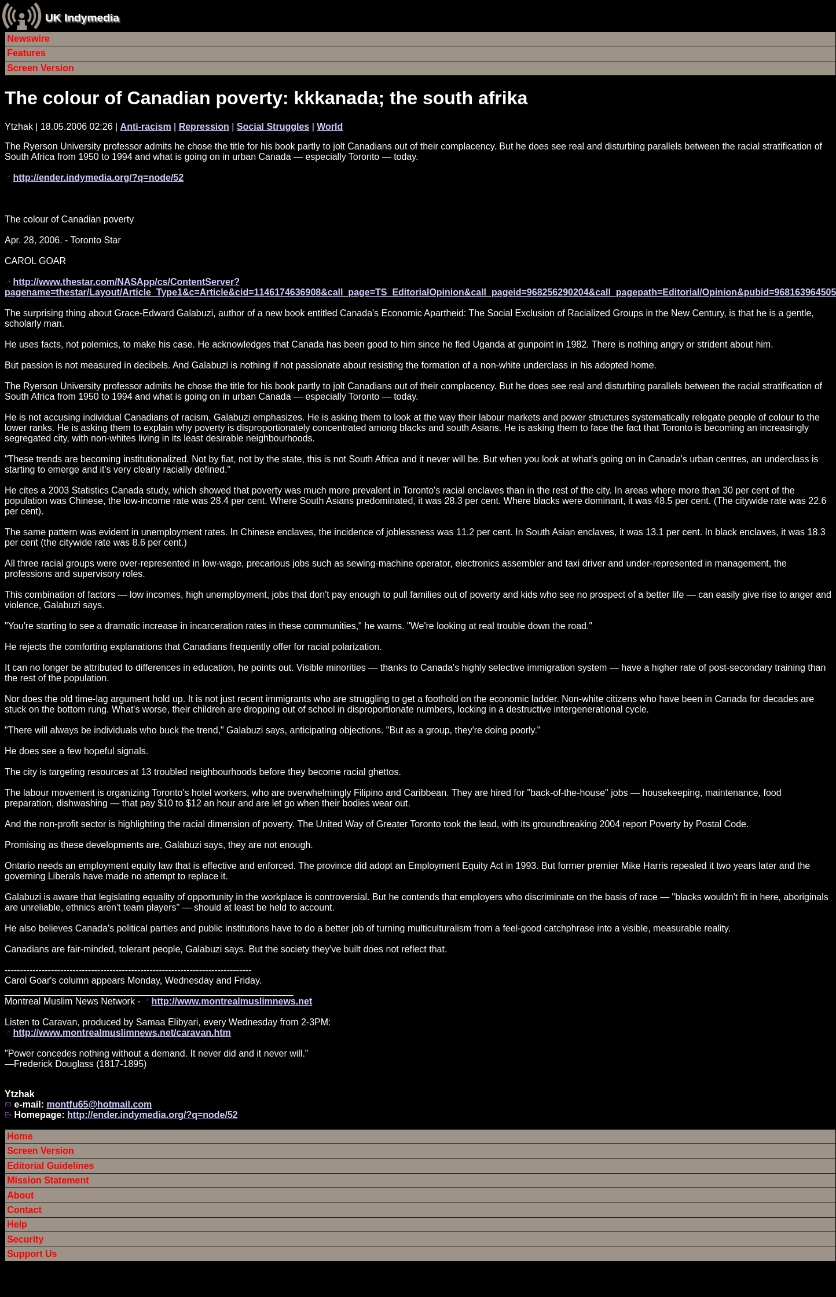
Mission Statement (48, 1180)
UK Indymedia (82, 18)
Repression (204, 126)
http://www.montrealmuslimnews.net (232, 1001)
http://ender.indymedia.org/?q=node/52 (98, 177)
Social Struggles (273, 126)
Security (25, 1239)
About (20, 1195)
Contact (24, 1210)
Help (17, 1224)
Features (26, 53)
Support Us (32, 1254)
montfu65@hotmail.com (99, 1104)
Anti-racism (145, 126)
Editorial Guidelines (50, 1166)
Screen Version (40, 68)
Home (19, 1136)
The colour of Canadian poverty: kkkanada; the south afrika (266, 97)
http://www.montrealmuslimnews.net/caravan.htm (121, 1032)
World (330, 126)
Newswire (28, 38)
